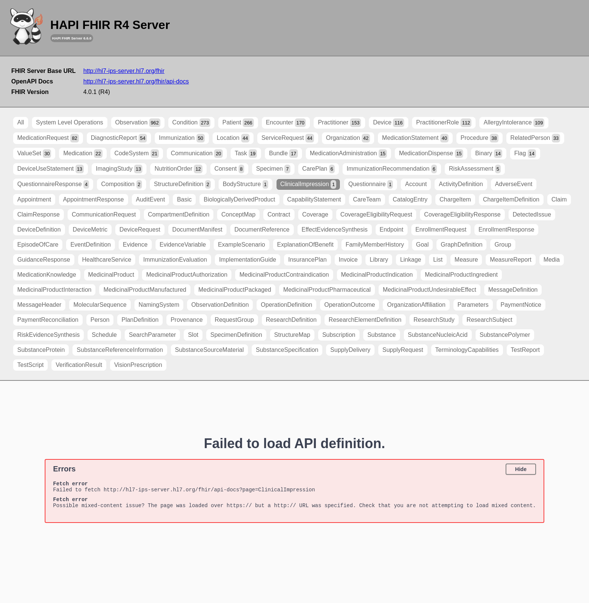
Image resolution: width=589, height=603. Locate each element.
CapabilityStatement (314, 199)
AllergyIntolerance (513, 122)
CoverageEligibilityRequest (376, 214)
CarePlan (318, 169)
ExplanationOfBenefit (305, 244)
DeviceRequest (139, 229)
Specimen (273, 169)
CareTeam (367, 199)
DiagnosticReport (119, 138)
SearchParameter (152, 335)
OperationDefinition (286, 305)
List (438, 259)
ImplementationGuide (247, 259)
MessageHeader (39, 305)
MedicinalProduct (111, 274)
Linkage (410, 259)
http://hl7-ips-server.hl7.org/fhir (124, 71)
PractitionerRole (444, 122)
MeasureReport (510, 259)
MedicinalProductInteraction (54, 289)
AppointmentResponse (93, 199)
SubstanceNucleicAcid (438, 335)
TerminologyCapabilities (467, 350)
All (20, 122)
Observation (137, 122)
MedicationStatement (415, 138)
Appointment (34, 199)
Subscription (338, 335)
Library (379, 259)
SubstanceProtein (41, 350)
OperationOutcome (349, 305)
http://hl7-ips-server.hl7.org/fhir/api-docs (136, 81)
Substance (381, 335)
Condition (191, 122)
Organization (348, 138)
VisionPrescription (138, 365)
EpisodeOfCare (37, 244)
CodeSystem (137, 153)
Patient (238, 122)
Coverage (315, 214)
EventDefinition (90, 244)
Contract (278, 214)
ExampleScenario (241, 244)
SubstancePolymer (505, 335)
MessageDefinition (513, 289)
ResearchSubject (489, 320)
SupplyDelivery (350, 350)
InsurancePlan (307, 259)
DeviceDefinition (39, 229)
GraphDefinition (461, 244)
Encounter (286, 122)
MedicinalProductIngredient (461, 274)
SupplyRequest (402, 350)
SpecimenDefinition (236, 335)
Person (100, 320)
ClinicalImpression (308, 184)
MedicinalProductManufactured (144, 289)
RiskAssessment (475, 169)
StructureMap (292, 335)
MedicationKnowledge (46, 274)
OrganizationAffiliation (416, 305)
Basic (184, 199)
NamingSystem (159, 305)
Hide (520, 469)
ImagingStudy (119, 169)
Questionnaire (370, 184)
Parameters (473, 305)
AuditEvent (150, 199)
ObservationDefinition (220, 305)
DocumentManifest (197, 229)
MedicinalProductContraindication (284, 274)
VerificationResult (79, 365)
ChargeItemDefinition (511, 199)
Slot (193, 335)
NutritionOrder (178, 169)
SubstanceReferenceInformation (120, 350)
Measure (466, 259)
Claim (559, 199)
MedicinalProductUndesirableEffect (429, 289)
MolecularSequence (99, 305)
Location (233, 138)
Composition (121, 184)
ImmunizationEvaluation (175, 259)
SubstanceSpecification (287, 350)
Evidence (135, 244)
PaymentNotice (521, 305)
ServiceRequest (287, 138)
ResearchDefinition (291, 320)
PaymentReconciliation (48, 320)
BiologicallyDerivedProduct (239, 199)
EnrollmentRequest (441, 229)
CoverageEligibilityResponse (462, 214)
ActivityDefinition (461, 184)
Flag (525, 153)
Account (416, 184)
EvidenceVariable (183, 244)
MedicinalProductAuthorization (186, 274)
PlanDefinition (140, 320)
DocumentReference (262, 229)
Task (246, 153)
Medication (82, 153)
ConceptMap (238, 214)
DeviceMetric (90, 229)
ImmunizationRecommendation (392, 169)
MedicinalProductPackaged (234, 289)
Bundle (283, 153)
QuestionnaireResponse (53, 184)
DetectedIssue (532, 214)
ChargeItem (455, 199)
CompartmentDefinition (179, 214)
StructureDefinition (182, 184)
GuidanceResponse (43, 259)
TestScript (30, 365)
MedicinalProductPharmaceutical (327, 289)
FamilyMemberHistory (375, 244)
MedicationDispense (431, 153)
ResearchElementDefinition (365, 320)
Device (388, 122)
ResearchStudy (434, 320)
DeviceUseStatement (50, 169)
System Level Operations (69, 122)
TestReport (525, 350)
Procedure (479, 138)
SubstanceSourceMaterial (209, 350)
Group (502, 244)
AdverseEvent (514, 184)
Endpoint (391, 229)
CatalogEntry (410, 199)
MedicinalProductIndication (377, 274)
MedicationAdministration (348, 153)
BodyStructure (245, 184)
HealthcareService (106, 259)
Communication (197, 153)
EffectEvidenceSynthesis (335, 229)
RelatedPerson (535, 138)
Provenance (186, 320)
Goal (422, 244)
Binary (488, 153)
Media (552, 259)
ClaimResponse (38, 214)
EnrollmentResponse (507, 229)
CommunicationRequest (104, 214)
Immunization (182, 138)
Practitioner (339, 122)
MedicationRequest (48, 138)
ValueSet (34, 153)
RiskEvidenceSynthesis (48, 335)
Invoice (348, 259)
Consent (229, 169)
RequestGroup (234, 320)
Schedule (104, 335)
